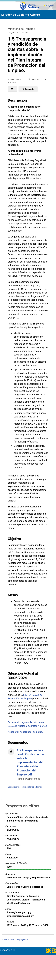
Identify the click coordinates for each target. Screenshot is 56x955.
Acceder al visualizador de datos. (25, 731)
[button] (12, 88)
